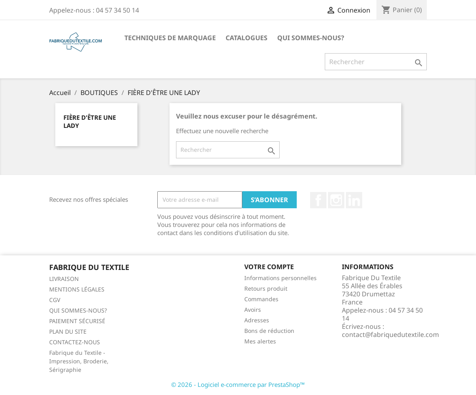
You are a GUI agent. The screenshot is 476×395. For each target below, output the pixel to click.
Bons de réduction (269, 331)
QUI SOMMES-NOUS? (310, 37)
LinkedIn (354, 200)
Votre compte (269, 266)
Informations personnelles (280, 278)
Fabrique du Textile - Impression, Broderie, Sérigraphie (79, 361)
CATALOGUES (246, 37)
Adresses (256, 320)
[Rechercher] (376, 61)
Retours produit (265, 288)
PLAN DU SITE (68, 331)
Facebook (318, 200)
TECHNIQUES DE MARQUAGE (170, 37)
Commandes (261, 299)
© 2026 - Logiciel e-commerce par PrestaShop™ (238, 384)
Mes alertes (260, 341)
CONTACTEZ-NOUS (74, 342)
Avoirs (252, 309)
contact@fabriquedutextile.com (390, 334)
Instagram (336, 200)
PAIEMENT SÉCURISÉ (77, 321)
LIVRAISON (64, 279)
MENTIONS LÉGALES (76, 289)
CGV (54, 300)
